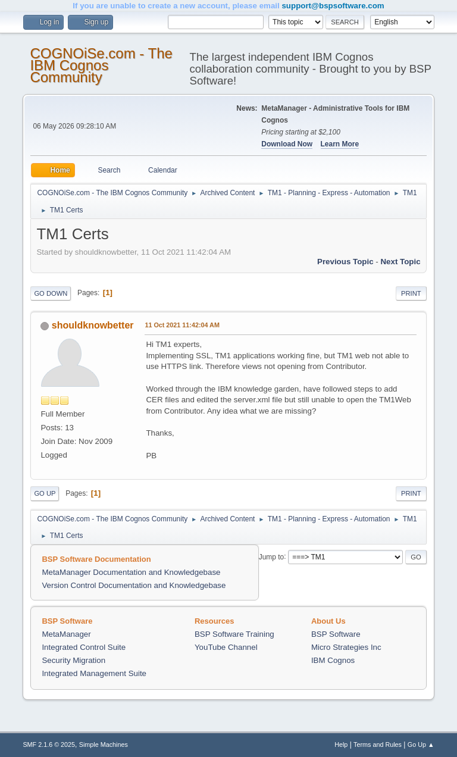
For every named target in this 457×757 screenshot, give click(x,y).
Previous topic (345, 261)
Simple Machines (103, 744)
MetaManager (66, 634)
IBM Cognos (333, 660)
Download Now (286, 144)
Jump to (271, 556)
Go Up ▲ (421, 744)
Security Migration (73, 660)
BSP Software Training (234, 634)
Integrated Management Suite (94, 673)
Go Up (44, 493)
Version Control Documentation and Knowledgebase (134, 585)
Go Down (50, 293)
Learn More (340, 144)
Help (341, 744)
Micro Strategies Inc (346, 647)
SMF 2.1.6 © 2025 (49, 744)
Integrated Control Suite (84, 647)
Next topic (400, 261)
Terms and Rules (377, 744)
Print (411, 293)
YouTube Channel (226, 647)
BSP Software (336, 634)
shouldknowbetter (93, 325)
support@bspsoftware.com (332, 5)
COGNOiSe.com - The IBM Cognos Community (101, 65)
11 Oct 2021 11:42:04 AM (182, 325)
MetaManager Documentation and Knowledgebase (131, 572)
